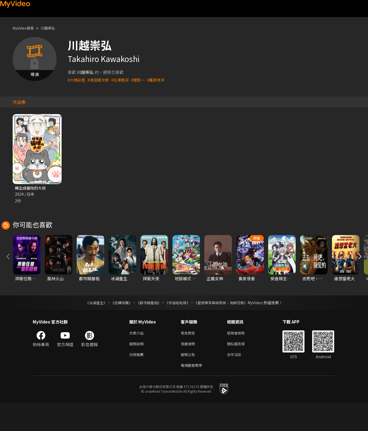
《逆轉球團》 (118, 327)
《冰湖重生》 (91, 327)
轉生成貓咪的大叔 (31, 188)
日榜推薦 (137, 381)
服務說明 (137, 370)
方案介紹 (137, 358)
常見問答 (189, 358)
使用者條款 (240, 358)
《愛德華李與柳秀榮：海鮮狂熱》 (224, 327)
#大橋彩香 (77, 80)
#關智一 (141, 80)
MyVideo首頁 (25, 28)
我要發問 (189, 370)
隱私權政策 (240, 370)
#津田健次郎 (100, 80)
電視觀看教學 (193, 393)
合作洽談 (238, 381)
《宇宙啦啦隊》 (177, 327)
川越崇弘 (53, 28)
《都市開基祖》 (147, 327)
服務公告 (189, 381)
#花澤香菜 (123, 80)
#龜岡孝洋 (160, 80)
